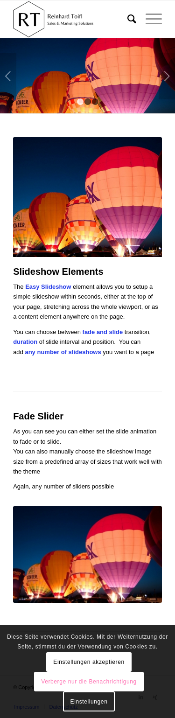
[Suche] (127, 19)
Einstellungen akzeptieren (88, 662)
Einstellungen (89, 701)
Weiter (167, 76)
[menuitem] (127, 19)
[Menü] (149, 19)
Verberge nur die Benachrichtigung (89, 681)
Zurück (8, 76)
